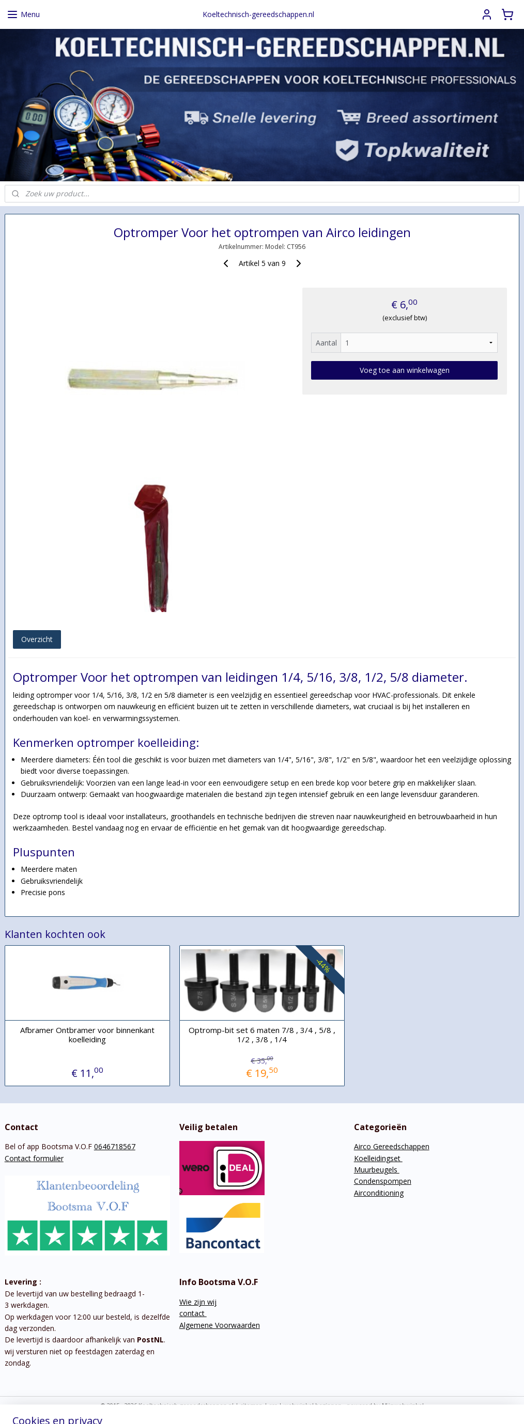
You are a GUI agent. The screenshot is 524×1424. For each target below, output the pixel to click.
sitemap (251, 1405)
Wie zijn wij (198, 1302)
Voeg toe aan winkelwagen (405, 370)
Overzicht (37, 639)
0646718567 (114, 1146)
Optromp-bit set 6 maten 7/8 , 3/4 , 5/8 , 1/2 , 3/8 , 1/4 (262, 1034)
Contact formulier (34, 1158)
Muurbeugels (376, 1170)
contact (193, 1313)
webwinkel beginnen (313, 1405)
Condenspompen (382, 1181)
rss (273, 1405)
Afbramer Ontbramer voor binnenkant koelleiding (87, 1034)
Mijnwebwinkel (403, 1405)
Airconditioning (379, 1193)
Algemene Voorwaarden (219, 1325)
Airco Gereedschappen (391, 1146)
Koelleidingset (378, 1158)
